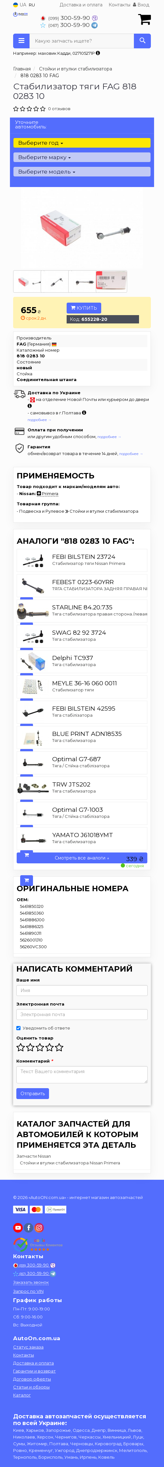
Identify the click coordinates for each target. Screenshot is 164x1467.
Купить (84, 308)
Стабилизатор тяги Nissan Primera (88, 563)
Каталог (22, 1395)
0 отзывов (59, 108)
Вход (141, 5)
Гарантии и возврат (34, 1370)
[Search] (142, 41)
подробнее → (40, 420)
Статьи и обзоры (31, 1387)
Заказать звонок (31, 1282)
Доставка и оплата (81, 5)
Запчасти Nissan (34, 1156)
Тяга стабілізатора (72, 715)
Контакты (119, 5)
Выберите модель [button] (46, 171)
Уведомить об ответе (43, 1028)
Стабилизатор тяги (73, 689)
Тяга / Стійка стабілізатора (81, 765)
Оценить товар (34, 1037)
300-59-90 (66, 17)
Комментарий (34, 1061)
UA (19, 5)
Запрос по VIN (28, 1291)
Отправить (32, 1093)
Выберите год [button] (40, 143)
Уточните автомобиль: (30, 124)
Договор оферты (32, 1378)
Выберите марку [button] (44, 157)
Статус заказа (28, 1346)
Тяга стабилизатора (74, 639)
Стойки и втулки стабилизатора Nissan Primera (70, 1162)
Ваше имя (28, 979)
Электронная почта (40, 1004)
